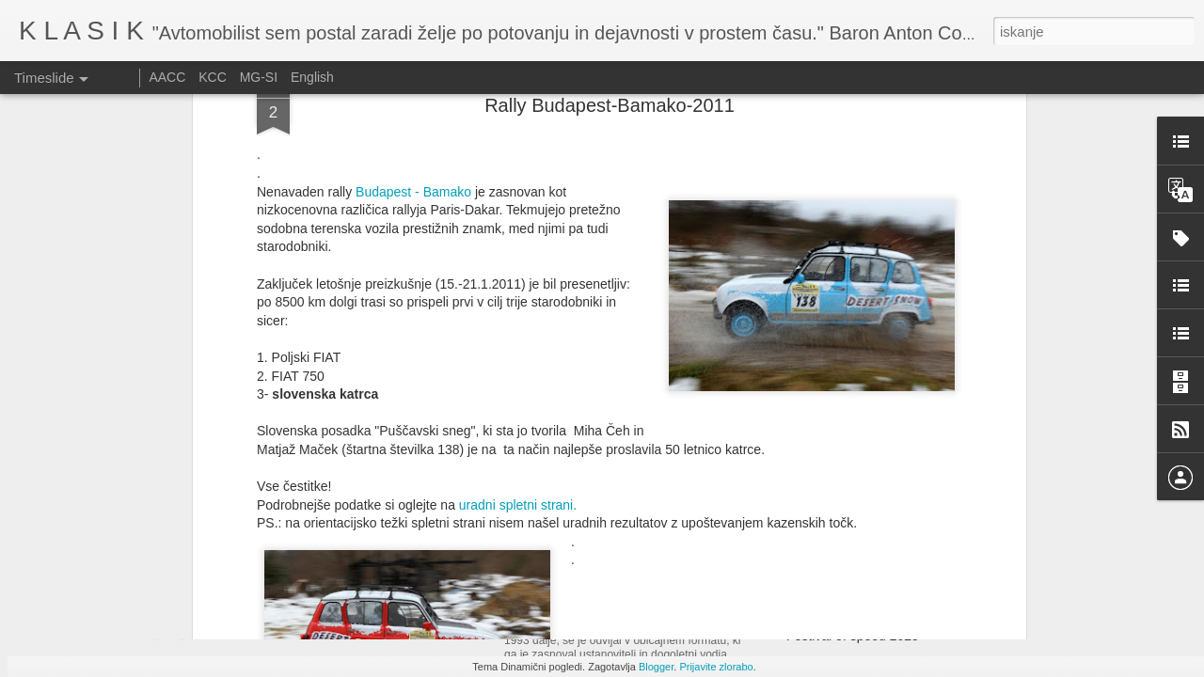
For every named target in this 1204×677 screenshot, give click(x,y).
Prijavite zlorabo (715, 666)
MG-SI (258, 77)
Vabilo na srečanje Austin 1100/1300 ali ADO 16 (926, 602)
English (312, 77)
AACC (167, 77)
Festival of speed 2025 (852, 635)
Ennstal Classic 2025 (583, 606)
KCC (212, 77)
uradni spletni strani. (518, 235)
